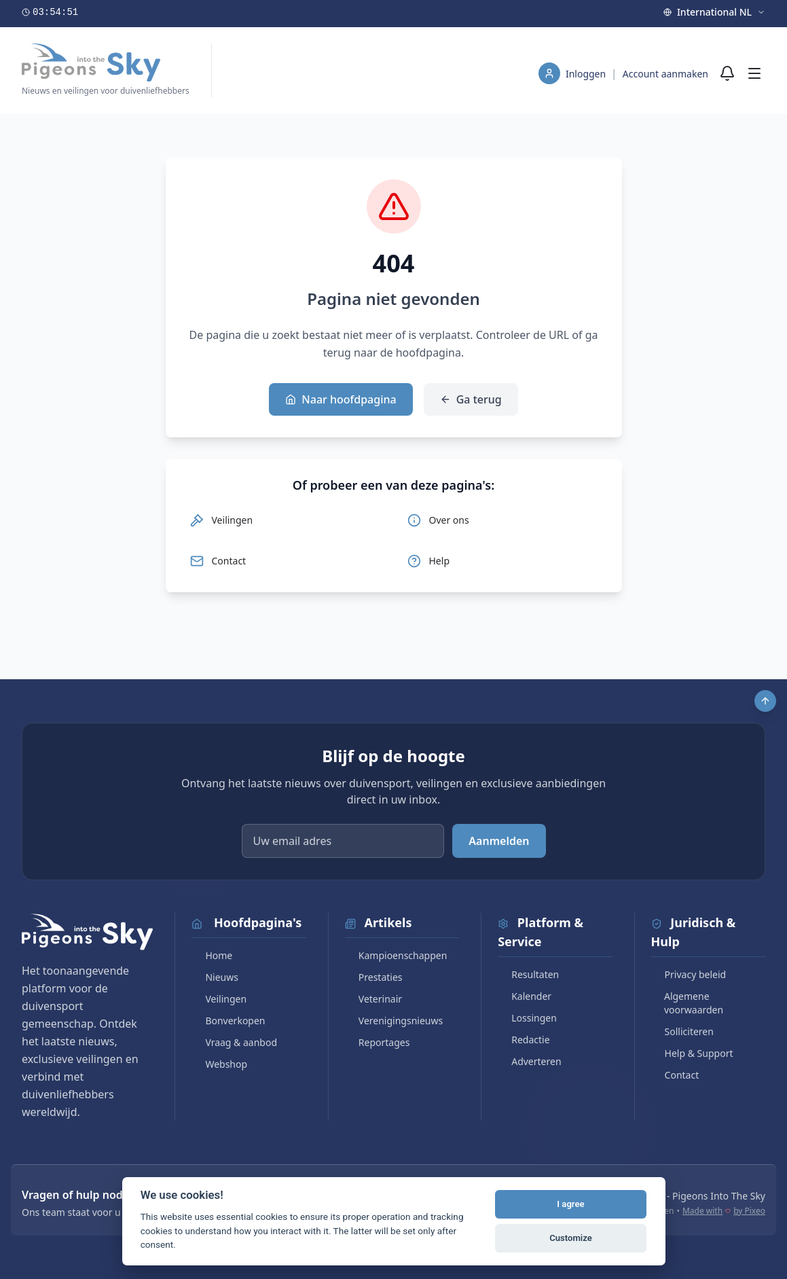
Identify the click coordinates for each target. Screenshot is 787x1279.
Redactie (523, 1039)
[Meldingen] (727, 73)
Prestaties (374, 977)
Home (211, 955)
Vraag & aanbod (234, 1042)
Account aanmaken (665, 73)
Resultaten (528, 974)
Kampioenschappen (396, 955)
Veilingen (218, 998)
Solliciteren (682, 1031)
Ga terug (471, 399)
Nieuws (214, 977)
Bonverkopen (228, 1020)
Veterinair (373, 998)
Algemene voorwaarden (687, 1003)
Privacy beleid (689, 974)
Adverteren (529, 1061)
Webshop (219, 1064)
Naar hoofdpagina (340, 399)
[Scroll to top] (765, 701)
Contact (675, 1074)
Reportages (377, 1042)
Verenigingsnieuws (394, 1020)
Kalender (524, 996)
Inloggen (587, 73)
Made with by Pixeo (723, 1211)
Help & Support (692, 1053)
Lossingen (527, 1017)
